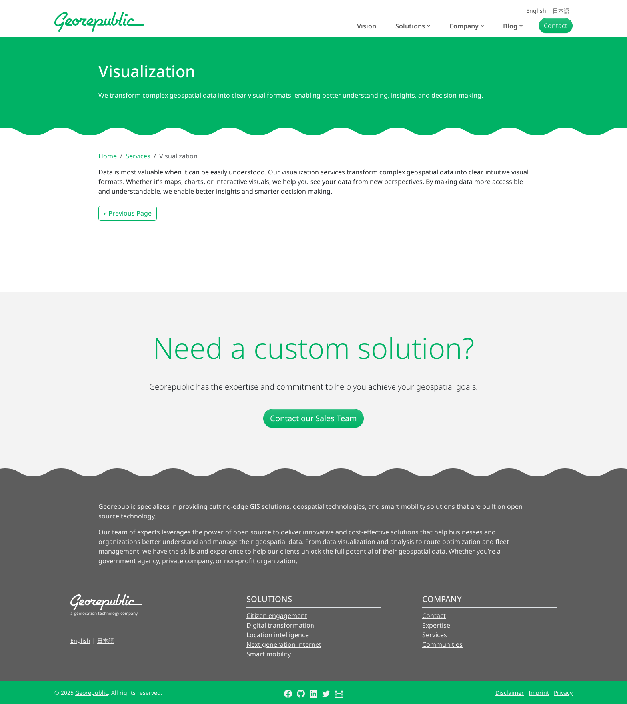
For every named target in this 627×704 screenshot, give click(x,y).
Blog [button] (510, 26)
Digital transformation (280, 625)
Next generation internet (283, 644)
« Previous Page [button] (128, 213)
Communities (442, 644)
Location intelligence (277, 634)
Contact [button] (555, 25)
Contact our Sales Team (313, 418)
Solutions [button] (410, 26)
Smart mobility (268, 654)
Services (138, 156)
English (536, 10)
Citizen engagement (276, 615)
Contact (434, 615)
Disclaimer (509, 692)
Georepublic (91, 692)
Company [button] (464, 26)
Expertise (436, 625)
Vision (366, 26)
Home (107, 156)
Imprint (539, 692)
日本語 (561, 10)
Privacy (563, 692)
